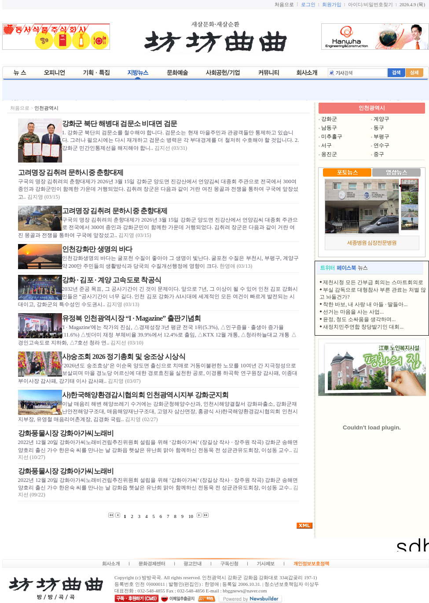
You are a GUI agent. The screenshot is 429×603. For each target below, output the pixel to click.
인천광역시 (46, 108)
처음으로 (19, 108)
